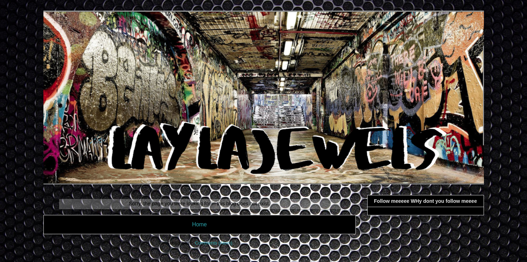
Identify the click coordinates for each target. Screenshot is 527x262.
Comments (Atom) (213, 243)
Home (199, 224)
